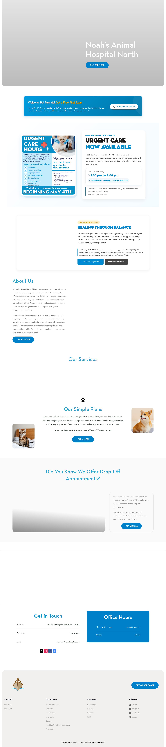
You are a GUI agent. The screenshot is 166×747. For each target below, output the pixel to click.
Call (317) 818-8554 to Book (124, 106)
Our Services (97, 65)
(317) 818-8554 (131, 526)
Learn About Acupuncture (90, 262)
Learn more (23, 340)
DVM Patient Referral (116, 262)
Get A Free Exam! (145, 685)
